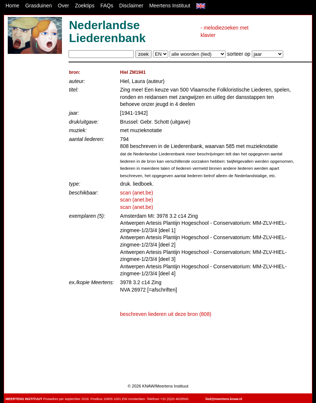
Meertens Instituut (169, 5)
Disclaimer (131, 5)
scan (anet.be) (136, 193)
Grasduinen (38, 5)
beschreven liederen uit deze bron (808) (166, 314)
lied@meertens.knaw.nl (223, 399)
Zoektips (84, 5)
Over (63, 5)
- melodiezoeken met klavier (225, 31)
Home (12, 5)
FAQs (106, 5)
